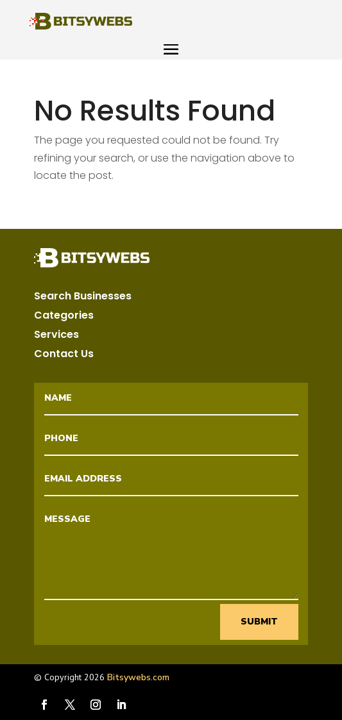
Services (56, 336)
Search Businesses (83, 297)
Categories (64, 316)
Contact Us (64, 355)
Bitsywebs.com (138, 677)
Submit (259, 621)
